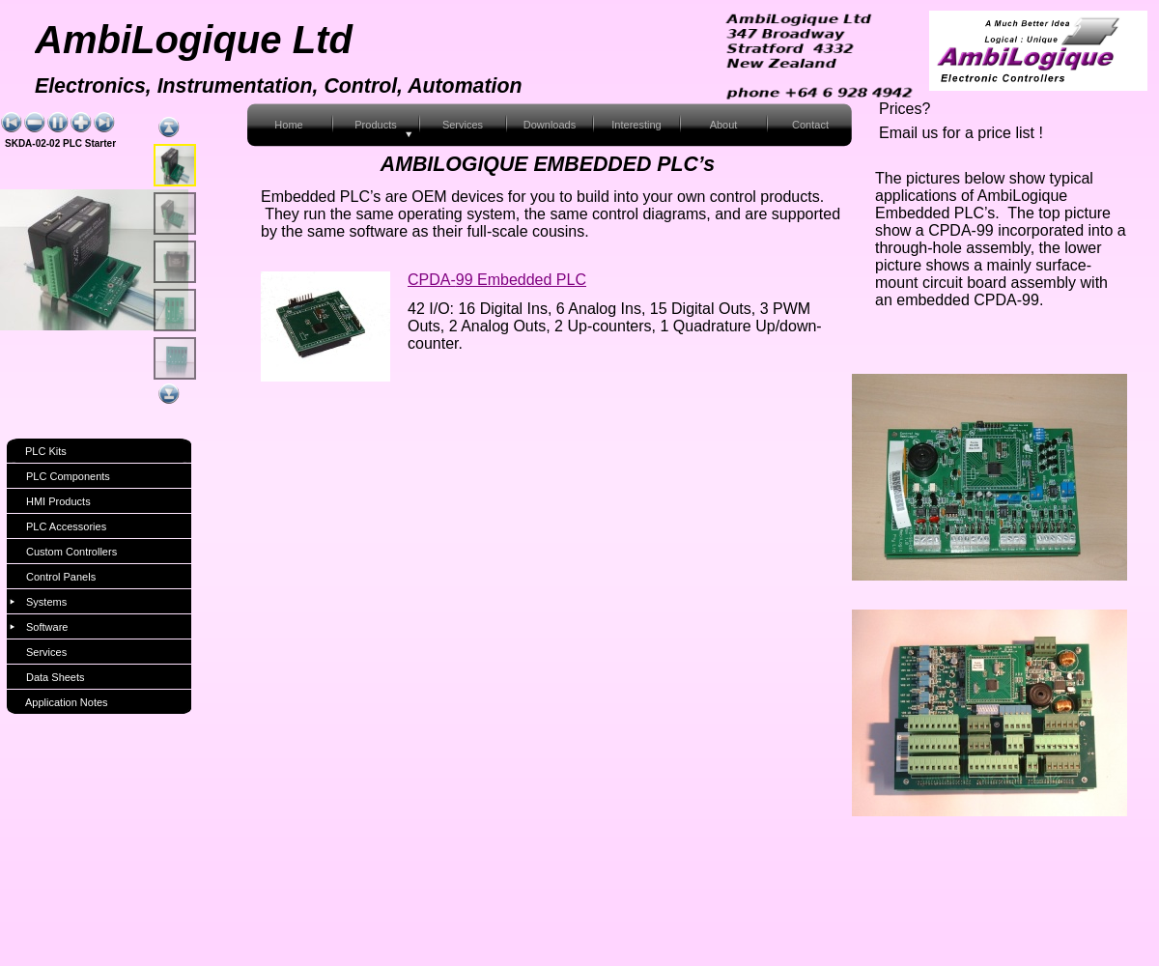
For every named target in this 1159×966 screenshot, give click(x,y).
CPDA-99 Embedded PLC (497, 279)
